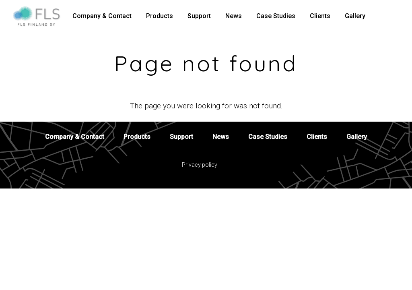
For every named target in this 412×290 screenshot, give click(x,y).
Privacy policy (199, 165)
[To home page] (39, 16)
